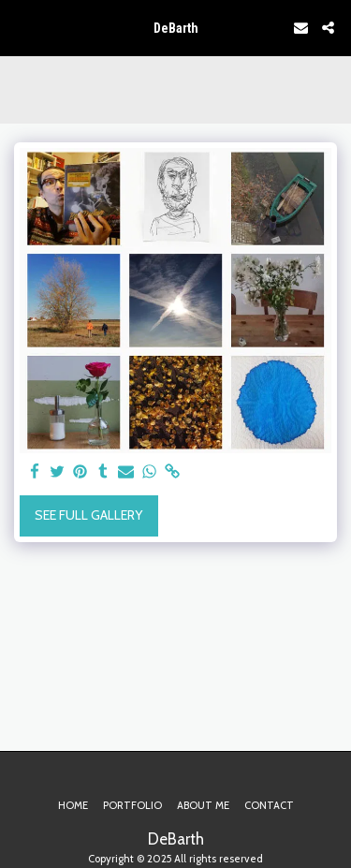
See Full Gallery (88, 515)
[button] (21, 27)
